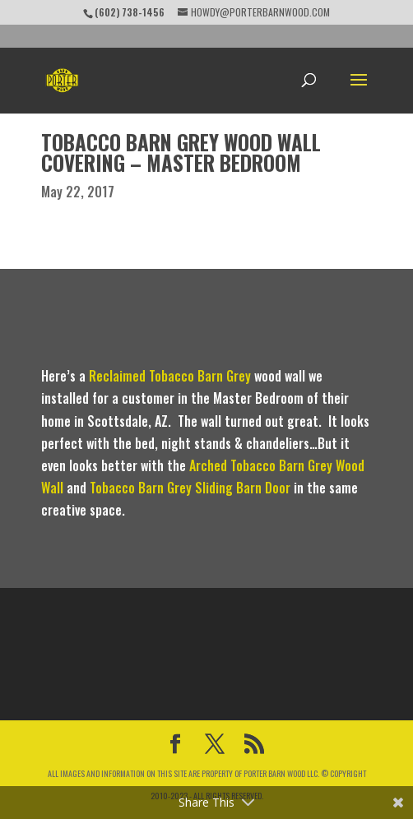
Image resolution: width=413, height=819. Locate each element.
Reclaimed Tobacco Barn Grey (170, 376)
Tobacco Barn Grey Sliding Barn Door (190, 487)
